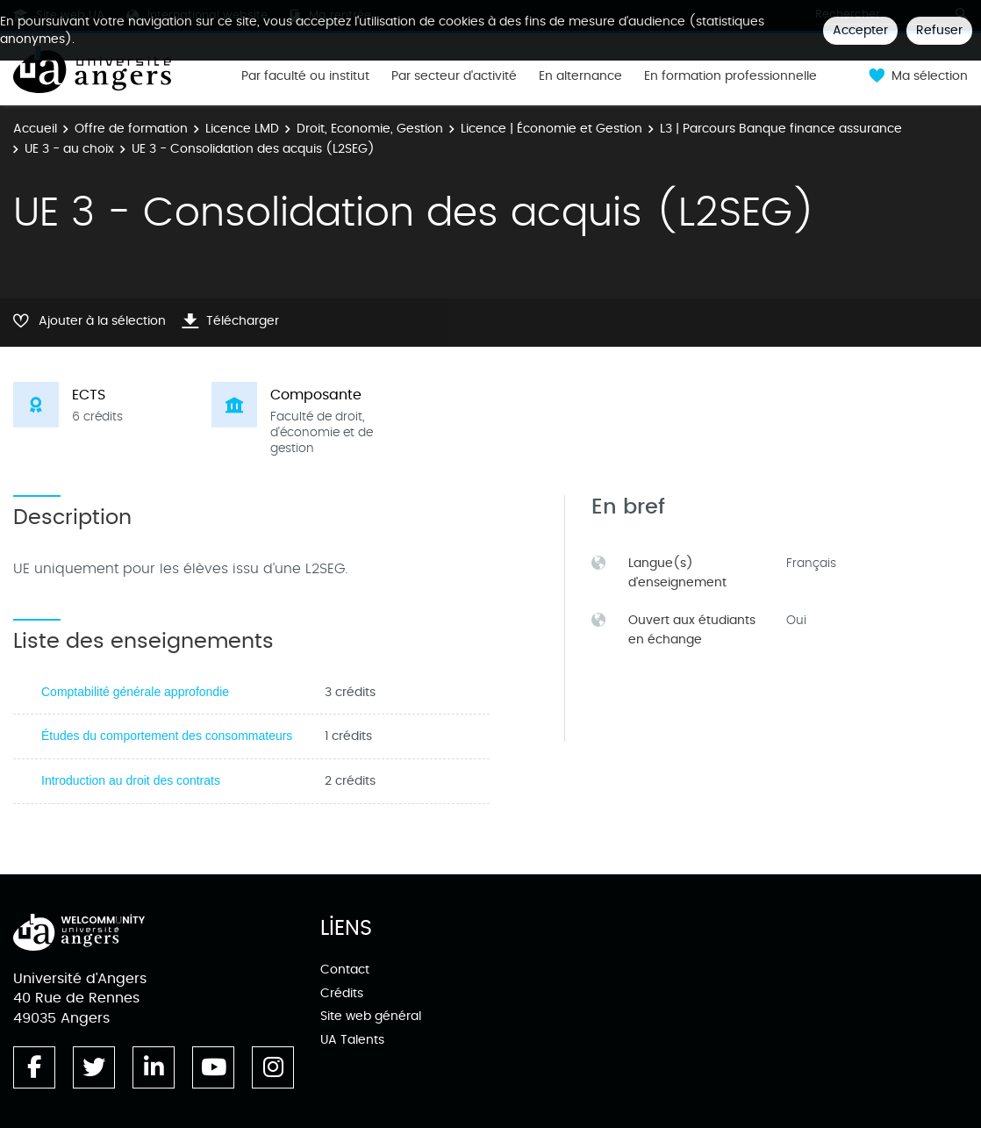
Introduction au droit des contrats (130, 780)
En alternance (580, 76)
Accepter (860, 30)
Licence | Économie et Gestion (551, 128)
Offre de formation (131, 128)
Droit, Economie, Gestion (370, 128)
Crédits (341, 993)
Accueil (35, 128)
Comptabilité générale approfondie (135, 692)
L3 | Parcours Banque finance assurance (781, 128)
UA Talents (352, 1040)
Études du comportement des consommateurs (166, 736)
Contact (344, 969)
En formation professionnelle (730, 76)
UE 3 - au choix (69, 149)
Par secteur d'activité (454, 76)
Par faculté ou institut (305, 76)
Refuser (939, 30)
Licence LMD (242, 128)
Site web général (370, 1016)
